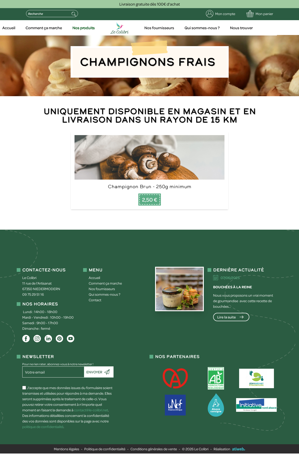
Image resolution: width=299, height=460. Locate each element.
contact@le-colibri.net (91, 416)
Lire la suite (226, 323)
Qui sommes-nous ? (222, 27)
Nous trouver (261, 27)
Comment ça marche (67, 27)
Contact (95, 306)
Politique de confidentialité (104, 455)
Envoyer (94, 378)
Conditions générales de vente (153, 455)
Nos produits (107, 27)
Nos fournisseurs (180, 27)
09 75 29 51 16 (33, 300)
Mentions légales (66, 455)
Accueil (32, 27)
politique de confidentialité (42, 433)
